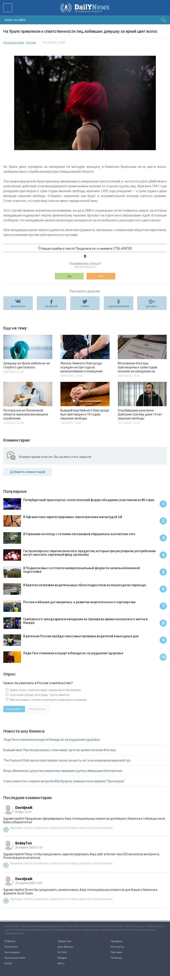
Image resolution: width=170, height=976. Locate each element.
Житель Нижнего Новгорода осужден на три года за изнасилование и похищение (81, 367)
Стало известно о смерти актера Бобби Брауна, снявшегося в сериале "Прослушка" (64, 781)
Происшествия (13, 42)
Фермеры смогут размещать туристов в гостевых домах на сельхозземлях (61, 827)
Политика (11, 946)
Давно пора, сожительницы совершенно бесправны (45, 690)
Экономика (12, 952)
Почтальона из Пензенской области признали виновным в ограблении (25, 414)
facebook (51, 306)
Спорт (8, 963)
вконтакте (18, 306)
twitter (85, 306)
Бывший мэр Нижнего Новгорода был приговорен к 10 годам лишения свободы (84, 414)
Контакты (117, 946)
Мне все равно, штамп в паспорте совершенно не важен (48, 699)
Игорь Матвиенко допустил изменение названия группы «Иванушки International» (63, 771)
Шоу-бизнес (65, 946)
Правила (117, 941)
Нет (101, 276)
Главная (9, 941)
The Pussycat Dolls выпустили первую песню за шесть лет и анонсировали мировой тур (66, 760)
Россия (31, 42)
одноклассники (118, 306)
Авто (61, 963)
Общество (64, 941)
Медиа (62, 957)
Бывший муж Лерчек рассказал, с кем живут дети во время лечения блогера (59, 750)
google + (152, 306)
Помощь (116, 957)
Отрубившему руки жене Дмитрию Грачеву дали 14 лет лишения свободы (140, 414)
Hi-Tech (62, 952)
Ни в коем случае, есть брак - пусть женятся (39, 695)
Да (69, 276)
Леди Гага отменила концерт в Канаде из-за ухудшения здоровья (51, 739)
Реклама (116, 952)
